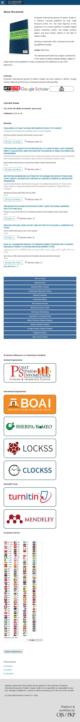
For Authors (8, 670)
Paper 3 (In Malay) (14, 199)
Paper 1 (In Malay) (14, 142)
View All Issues (10, 266)
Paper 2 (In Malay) (14, 169)
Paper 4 (10, 218)
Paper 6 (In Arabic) (14, 263)
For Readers (8, 666)
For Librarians (9, 673)
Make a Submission (13, 651)
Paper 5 (10, 237)
